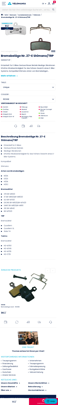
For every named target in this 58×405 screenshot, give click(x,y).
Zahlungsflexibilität (10, 366)
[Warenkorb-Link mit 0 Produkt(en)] (53, 3)
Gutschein (6, 372)
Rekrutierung (34, 386)
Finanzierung (7, 363)
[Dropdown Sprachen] (44, 3)
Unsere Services (9, 375)
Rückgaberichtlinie (37, 369)
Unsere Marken (8, 386)
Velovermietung (36, 372)
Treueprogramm (9, 360)
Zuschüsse (6, 369)
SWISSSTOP (5, 60)
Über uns (5, 390)
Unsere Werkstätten (38, 383)
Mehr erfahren (9, 75)
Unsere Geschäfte (9, 383)
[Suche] (28, 9)
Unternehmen (35, 360)
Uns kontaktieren (36, 390)
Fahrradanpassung (37, 366)
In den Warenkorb (43, 401)
